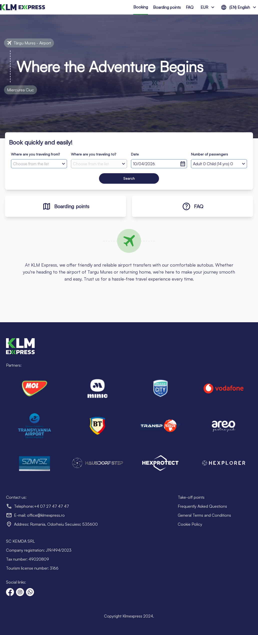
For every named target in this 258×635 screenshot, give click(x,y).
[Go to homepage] (22, 7)
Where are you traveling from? (35, 154)
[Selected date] (159, 163)
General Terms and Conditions (204, 515)
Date (135, 154)
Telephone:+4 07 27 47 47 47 (41, 506)
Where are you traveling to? (93, 154)
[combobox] (39, 163)
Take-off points (191, 497)
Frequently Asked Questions (202, 506)
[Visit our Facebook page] (10, 592)
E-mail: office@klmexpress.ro (39, 515)
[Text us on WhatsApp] (30, 592)
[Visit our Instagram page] (20, 592)
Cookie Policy (190, 524)
